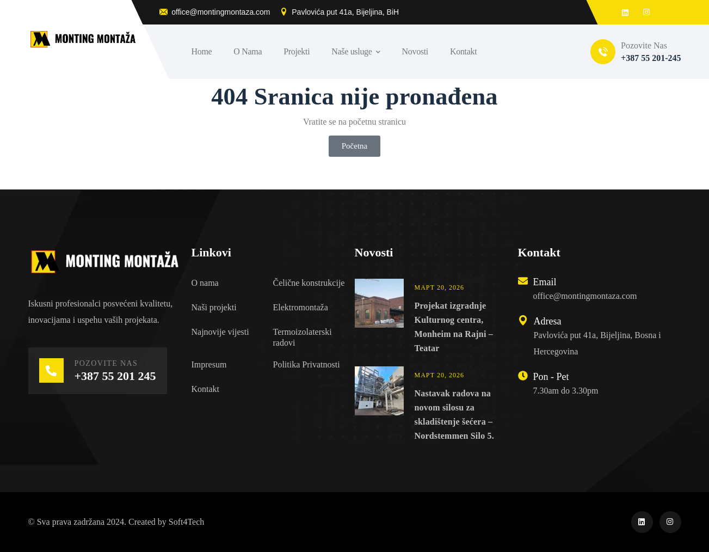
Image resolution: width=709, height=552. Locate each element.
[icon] (642, 522)
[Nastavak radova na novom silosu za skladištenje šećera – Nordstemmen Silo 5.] (379, 404)
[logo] (104, 261)
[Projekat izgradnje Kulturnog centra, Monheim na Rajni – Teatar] (379, 317)
